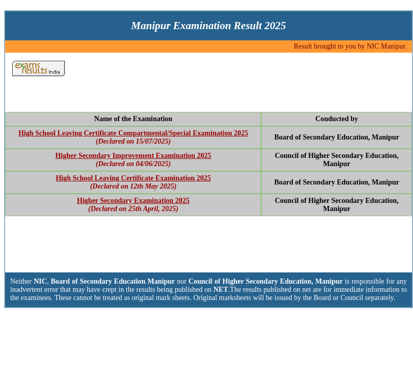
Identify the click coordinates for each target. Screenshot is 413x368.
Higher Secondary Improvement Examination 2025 (133, 155)
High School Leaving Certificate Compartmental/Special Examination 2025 (133, 133)
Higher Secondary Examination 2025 (133, 200)
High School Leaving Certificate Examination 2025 (133, 178)
